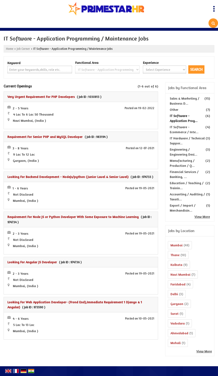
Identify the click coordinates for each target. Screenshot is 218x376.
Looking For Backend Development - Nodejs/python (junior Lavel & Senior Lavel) (67, 177)
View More (202, 216)
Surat (174, 313)
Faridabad (177, 284)
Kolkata (176, 265)
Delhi (174, 294)
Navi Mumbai (180, 274)
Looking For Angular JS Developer (32, 262)
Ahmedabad (179, 333)
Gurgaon (176, 304)
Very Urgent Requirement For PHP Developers (41, 97)
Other (174, 109)
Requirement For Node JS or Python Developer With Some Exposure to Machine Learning (73, 217)
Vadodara (177, 323)
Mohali (175, 343)
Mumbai (176, 245)
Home (9, 49)
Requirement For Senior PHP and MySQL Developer (44, 137)
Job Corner (23, 49)
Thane (174, 255)
